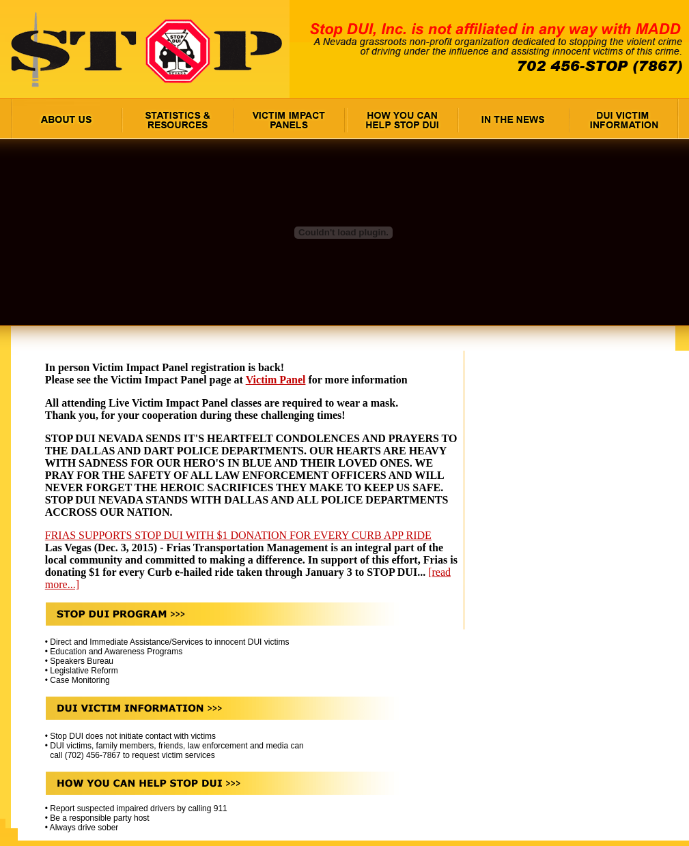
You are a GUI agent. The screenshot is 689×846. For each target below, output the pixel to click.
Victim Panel (276, 379)
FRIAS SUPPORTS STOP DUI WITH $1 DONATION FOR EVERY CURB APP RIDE (238, 535)
